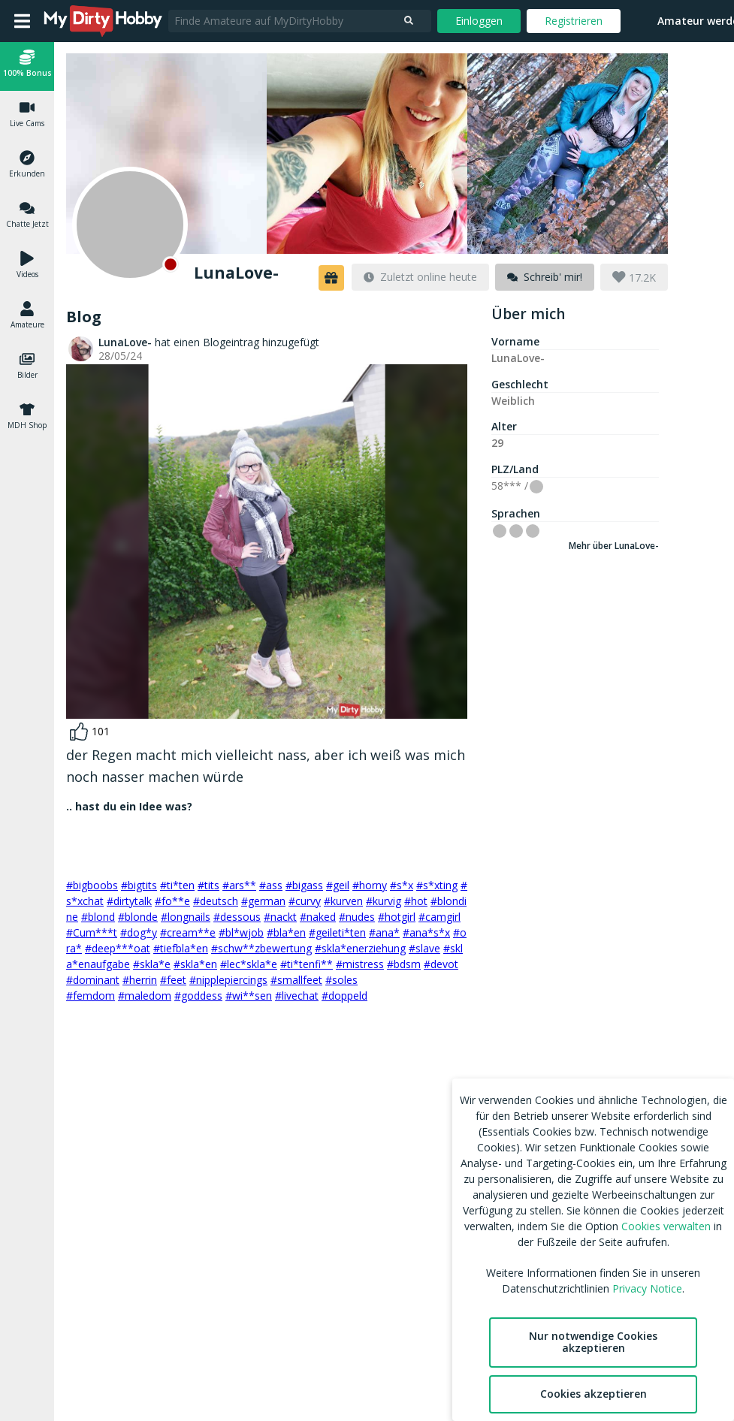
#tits (208, 885)
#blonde (138, 917)
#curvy (304, 901)
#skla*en (195, 964)
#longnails (185, 917)
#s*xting (437, 885)
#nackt (280, 917)
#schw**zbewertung (261, 948)
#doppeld (344, 995)
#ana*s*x (426, 932)
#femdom (90, 995)
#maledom (144, 995)
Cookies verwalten (666, 1226)
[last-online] (420, 277)
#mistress (360, 964)
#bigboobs (92, 885)
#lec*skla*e (248, 964)
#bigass (304, 885)
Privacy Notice (647, 1288)
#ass (270, 885)
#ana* (384, 932)
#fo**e (172, 901)
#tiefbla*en (180, 948)
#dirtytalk (129, 901)
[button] (27, 66)
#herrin (139, 980)
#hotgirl (396, 917)
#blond (98, 917)
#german (263, 901)
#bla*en (286, 932)
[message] (544, 277)
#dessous (237, 917)
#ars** (239, 885)
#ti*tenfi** (306, 964)
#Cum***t (91, 932)
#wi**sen (248, 995)
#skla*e (152, 964)
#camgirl (439, 917)
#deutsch (215, 901)
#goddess (198, 995)
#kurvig (383, 901)
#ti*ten (177, 885)
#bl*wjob (241, 932)
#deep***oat (117, 948)
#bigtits (139, 885)
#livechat (297, 995)
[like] (89, 731)
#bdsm (404, 964)
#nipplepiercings (228, 980)
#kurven (343, 901)
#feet (173, 980)
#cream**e (188, 932)
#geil (337, 885)
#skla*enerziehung (360, 948)
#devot (441, 964)
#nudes (357, 917)
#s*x (401, 885)
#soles (341, 980)
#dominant (92, 980)
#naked (318, 917)
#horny (369, 885)
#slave (424, 948)
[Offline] (130, 224)
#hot (415, 901)
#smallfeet (296, 980)
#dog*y (138, 932)
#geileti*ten (337, 932)
